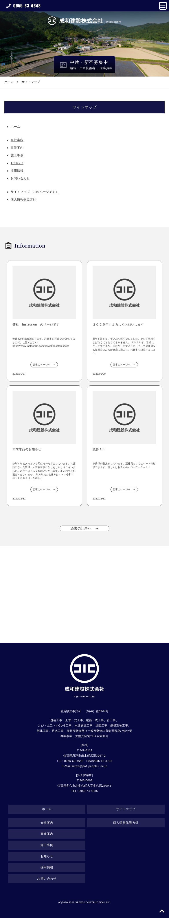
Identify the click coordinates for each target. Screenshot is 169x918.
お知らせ (17, 163)
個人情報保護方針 (23, 199)
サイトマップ (31, 82)
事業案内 (17, 147)
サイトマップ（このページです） (35, 191)
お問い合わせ (20, 178)
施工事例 (17, 155)
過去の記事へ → (84, 528)
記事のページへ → (44, 364)
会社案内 (17, 140)
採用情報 (17, 170)
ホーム (9, 82)
